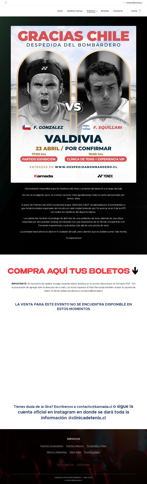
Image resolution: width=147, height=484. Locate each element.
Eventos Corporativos (51, 446)
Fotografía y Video (97, 446)
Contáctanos (83, 464)
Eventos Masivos (75, 446)
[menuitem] (61, 11)
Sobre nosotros (65, 464)
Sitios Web (75, 452)
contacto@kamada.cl (134, 3)
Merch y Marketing (57, 452)
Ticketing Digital (92, 452)
